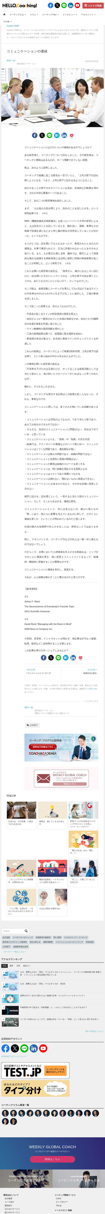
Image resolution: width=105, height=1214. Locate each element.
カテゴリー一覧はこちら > (14, 952)
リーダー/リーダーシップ (23, 937)
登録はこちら (52, 1159)
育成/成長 (90, 942)
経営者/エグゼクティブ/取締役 (15, 942)
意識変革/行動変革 (43, 937)
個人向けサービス (12, 1212)
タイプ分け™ (61, 1202)
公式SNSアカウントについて (13, 1056)
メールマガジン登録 (63, 1210)
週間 (11, 966)
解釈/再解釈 (48, 942)
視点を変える (35, 942)
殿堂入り (26, 966)
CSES (58, 1198)
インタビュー (70, 14)
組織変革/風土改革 (20, 947)
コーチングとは (17, 14)
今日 (4, 966)
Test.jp (58, 1205)
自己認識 (6, 937)
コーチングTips (50, 14)
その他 (7, 21)
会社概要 (8, 1198)
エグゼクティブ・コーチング (75, 937)
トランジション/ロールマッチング (69, 942)
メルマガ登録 (93, 5)
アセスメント (88, 14)
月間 (18, 966)
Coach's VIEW (13, 26)
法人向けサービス (12, 1209)
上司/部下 (32, 725)
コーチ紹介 (9, 1202)
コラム (34, 14)
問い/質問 (57, 937)
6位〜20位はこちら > (95, 1031)
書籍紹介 (8, 1205)
